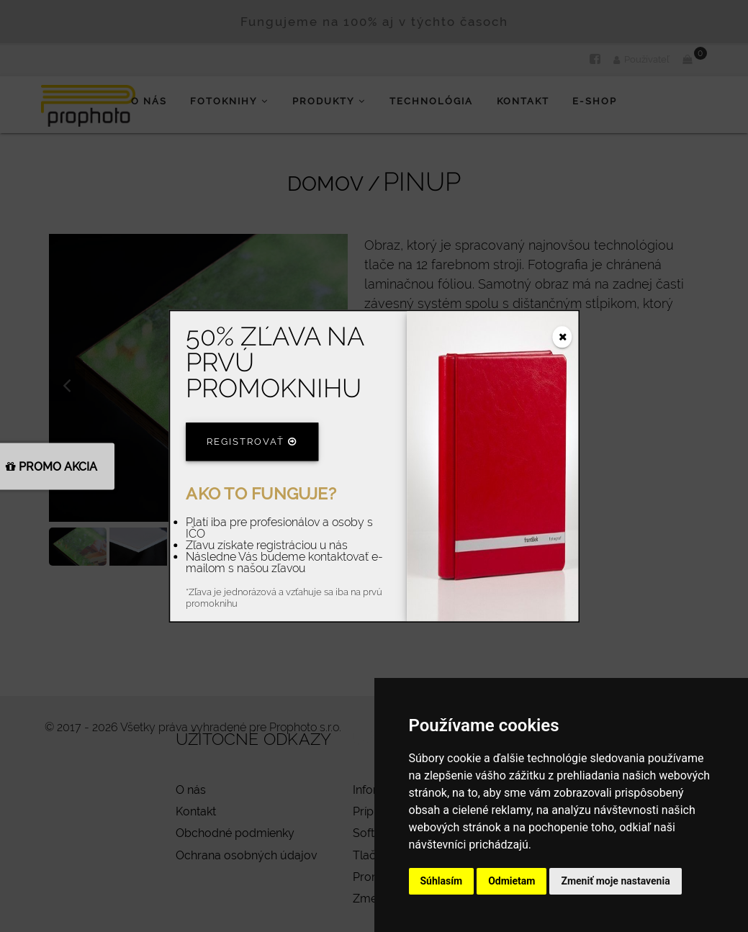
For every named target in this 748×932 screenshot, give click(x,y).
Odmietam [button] (511, 881)
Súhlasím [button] (441, 881)
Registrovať (252, 441)
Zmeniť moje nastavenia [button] (615, 881)
